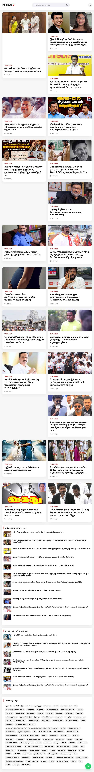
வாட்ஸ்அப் (27, 754)
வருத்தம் (40, 709)
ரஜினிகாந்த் (18, 706)
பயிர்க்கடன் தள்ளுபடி (13, 746)
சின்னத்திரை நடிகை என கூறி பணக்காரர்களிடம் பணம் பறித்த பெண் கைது (23, 512)
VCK (34, 731)
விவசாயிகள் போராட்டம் (33, 746)
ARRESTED (78, 739)
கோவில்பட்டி (34, 750)
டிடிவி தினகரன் (81, 757)
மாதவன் (59, 717)
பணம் (53, 750)
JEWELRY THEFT (11, 743)
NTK (82, 746)
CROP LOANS (49, 746)
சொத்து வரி (53, 754)
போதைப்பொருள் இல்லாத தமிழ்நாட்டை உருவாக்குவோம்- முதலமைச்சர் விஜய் (67, 382)
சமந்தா (16, 765)
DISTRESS (9, 713)
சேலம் (38, 743)
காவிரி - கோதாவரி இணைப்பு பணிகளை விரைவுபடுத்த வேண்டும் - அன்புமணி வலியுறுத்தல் (21, 383)
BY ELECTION (65, 735)
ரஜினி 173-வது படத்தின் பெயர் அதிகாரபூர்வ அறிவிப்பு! (22, 468)
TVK (80, 761)
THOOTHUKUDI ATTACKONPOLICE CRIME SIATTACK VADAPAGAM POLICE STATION (31, 728)
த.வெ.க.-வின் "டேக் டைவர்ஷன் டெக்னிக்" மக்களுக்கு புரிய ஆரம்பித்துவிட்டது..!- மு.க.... (68, 84)
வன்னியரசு (10, 731)
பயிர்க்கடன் (82, 743)
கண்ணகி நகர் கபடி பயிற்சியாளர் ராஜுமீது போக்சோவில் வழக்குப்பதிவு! (69, 340)
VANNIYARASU (58, 731)
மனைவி (47, 743)
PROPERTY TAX (38, 757)
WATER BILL (50, 757)
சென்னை (30, 713)
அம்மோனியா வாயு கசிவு (15, 709)
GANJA (81, 750)
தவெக (43, 761)
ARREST (72, 743)
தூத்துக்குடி (22, 750)
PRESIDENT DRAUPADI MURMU (15, 720)
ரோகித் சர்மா (47, 717)
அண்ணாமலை (52, 709)
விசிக (63, 728)
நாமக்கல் (20, 739)
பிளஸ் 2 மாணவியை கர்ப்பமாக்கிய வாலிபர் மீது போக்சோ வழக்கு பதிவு (19, 297)
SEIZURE (17, 754)
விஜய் (73, 761)
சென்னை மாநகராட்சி (68, 754)
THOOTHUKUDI (58, 720)
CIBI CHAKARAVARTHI (51, 706)
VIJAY (8, 765)
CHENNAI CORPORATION (65, 757)
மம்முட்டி (68, 717)
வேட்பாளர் (53, 735)
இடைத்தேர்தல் (11, 735)
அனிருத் (38, 706)
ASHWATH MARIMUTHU (69, 706)
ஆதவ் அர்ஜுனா (23, 731)
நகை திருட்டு (48, 739)
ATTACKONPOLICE (71, 720)
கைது (56, 743)
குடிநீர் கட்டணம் (39, 754)
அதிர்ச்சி (30, 709)
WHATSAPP (25, 757)
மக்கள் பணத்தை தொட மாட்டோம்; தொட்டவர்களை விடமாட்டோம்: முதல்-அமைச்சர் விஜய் (69, 512)
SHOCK (80, 709)
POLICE (69, 739)
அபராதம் (49, 713)
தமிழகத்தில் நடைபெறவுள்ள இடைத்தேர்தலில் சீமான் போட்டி (22, 253)
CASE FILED (69, 713)
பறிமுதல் (61, 750)
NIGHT (64, 743)
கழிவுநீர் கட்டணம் (12, 757)
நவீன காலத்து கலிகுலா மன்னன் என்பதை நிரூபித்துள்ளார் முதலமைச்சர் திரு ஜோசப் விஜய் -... (23, 171)
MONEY (8, 754)
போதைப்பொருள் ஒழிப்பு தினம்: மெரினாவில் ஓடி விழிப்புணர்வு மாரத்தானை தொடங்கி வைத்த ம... (68, 426)
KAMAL (29, 706)
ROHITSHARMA (34, 720)
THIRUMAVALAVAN (45, 731)
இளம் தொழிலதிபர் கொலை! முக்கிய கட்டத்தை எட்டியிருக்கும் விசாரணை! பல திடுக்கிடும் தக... (69, 42)
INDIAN (8, 5)
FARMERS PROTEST (63, 746)
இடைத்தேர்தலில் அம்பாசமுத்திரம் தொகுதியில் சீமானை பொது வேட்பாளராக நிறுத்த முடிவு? (69, 254)
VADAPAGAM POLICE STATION (25, 724)
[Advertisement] (24, 49)
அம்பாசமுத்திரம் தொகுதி (29, 735)
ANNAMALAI (20, 713)
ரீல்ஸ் (52, 761)
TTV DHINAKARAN (32, 761)
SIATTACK (9, 724)
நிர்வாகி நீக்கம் (62, 761)
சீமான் (44, 735)
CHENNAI (59, 713)
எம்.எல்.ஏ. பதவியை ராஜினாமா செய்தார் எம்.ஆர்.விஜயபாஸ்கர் (22, 69)
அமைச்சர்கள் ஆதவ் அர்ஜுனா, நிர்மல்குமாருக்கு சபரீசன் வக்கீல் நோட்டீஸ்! (23, 127)
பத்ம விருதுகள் (11, 717)
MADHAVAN (45, 720)
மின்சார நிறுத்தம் (26, 743)
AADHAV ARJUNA (72, 731)
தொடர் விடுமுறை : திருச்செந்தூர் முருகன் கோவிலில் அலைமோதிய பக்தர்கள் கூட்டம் (24, 340)
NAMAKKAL (59, 739)
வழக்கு (40, 713)
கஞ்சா (44, 750)
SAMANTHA (26, 765)
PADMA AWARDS (79, 717)
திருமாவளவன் (74, 728)
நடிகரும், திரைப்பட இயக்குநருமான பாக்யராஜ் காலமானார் (65, 212)
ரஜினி (8, 706)
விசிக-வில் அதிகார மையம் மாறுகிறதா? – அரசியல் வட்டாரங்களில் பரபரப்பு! (66, 127)
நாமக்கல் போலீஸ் (33, 739)
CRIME (83, 720)
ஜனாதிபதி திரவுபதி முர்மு (29, 717)
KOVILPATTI (72, 750)
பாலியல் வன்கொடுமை (14, 761)
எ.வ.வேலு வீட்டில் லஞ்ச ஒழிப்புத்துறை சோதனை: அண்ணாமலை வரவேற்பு (64, 297)
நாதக (75, 746)
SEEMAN (75, 735)
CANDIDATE (9, 739)
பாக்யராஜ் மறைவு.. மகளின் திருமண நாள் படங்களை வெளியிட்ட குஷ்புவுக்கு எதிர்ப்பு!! (68, 169)
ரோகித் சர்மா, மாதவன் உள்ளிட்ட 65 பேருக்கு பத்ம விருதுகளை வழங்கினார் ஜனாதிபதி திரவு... (68, 470)
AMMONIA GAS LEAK (67, 709)
